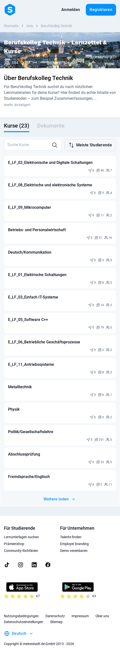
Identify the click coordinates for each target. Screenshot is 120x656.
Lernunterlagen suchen (21, 537)
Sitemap (56, 622)
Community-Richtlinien (21, 551)
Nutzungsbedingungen (21, 616)
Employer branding (74, 544)
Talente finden (70, 537)
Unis (29, 26)
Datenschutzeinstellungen (23, 622)
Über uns (102, 616)
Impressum (80, 616)
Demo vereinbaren (73, 551)
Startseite (11, 26)
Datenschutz (55, 616)
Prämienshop (14, 544)
